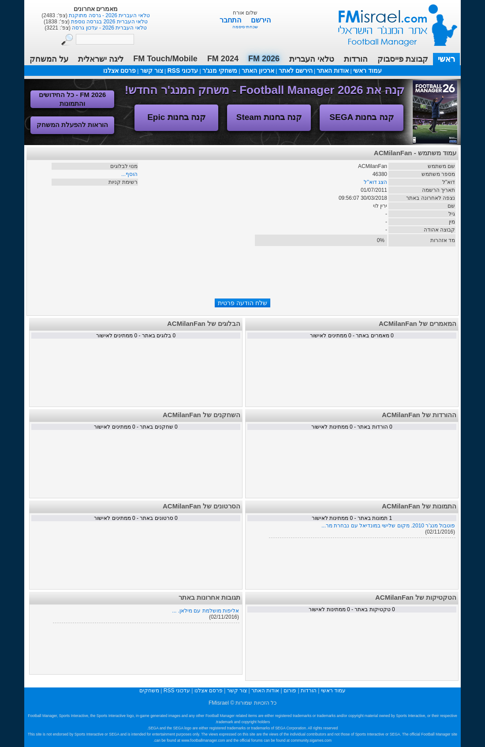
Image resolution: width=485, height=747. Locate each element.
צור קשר (151, 70)
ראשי (446, 59)
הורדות (356, 59)
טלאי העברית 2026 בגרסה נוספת (109, 22)
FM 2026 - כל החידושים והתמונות (72, 99)
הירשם (261, 20)
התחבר (231, 20)
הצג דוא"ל (375, 182)
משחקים (149, 690)
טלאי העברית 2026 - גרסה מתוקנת (108, 15)
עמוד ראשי (392, 22)
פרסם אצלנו (119, 70)
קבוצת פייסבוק (402, 59)
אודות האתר (333, 70)
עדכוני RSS (182, 70)
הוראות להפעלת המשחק (72, 124)
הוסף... (129, 174)
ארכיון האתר (258, 70)
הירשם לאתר (296, 70)
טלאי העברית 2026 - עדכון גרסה (109, 28)
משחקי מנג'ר (219, 70)
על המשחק (49, 59)
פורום (290, 690)
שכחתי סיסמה (245, 26)
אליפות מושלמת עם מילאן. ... (205, 611)
